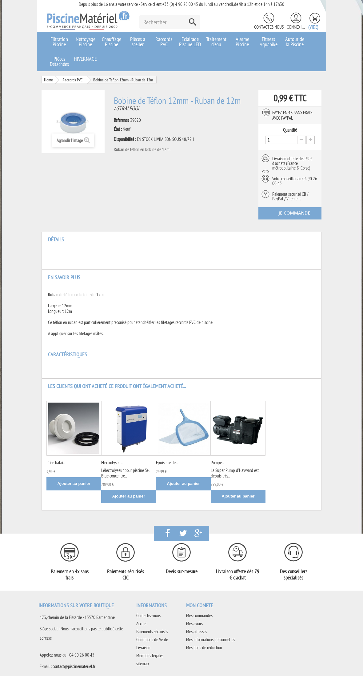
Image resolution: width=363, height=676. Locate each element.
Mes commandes (199, 615)
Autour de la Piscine (294, 41)
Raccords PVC (163, 41)
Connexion (296, 27)
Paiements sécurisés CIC (125, 574)
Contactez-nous (269, 27)
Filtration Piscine (59, 41)
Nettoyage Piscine (85, 41)
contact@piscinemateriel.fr (74, 666)
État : (118, 129)
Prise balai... (55, 462)
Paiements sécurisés (152, 631)
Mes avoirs (194, 623)
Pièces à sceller (137, 41)
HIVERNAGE (85, 58)
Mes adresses (196, 631)
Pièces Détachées (59, 61)
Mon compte (199, 605)
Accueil (142, 623)
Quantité (290, 130)
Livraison (143, 647)
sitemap (142, 663)
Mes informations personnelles (210, 639)
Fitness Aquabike (268, 41)
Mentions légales (149, 655)
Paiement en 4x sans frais (70, 574)
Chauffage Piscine (111, 41)
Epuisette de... (167, 462)
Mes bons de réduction (204, 647)
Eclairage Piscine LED (190, 41)
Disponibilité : (125, 139)
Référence (121, 120)
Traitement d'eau (216, 41)
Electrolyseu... (111, 462)
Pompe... (217, 462)
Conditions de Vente (152, 639)
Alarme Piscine (242, 41)
